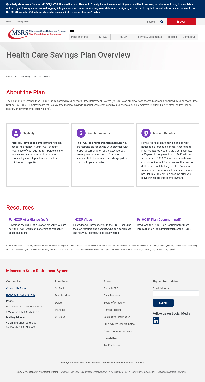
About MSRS (111, 288)
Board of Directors (114, 302)
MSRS (9, 21)
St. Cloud (60, 316)
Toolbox (168, 33)
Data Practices (112, 295)
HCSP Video (83, 220)
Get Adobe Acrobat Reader (172, 372)
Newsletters (111, 338)
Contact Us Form (16, 288)
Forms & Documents (143, 33)
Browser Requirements (143, 372)
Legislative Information (117, 316)
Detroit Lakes (62, 295)
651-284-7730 (14, 306)
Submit (163, 302)
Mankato (60, 309)
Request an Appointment (20, 294)
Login (183, 21)
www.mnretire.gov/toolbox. (85, 12)
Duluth (59, 302)
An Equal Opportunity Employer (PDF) (89, 372)
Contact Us (189, 33)
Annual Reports (113, 309)
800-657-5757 (34, 306)
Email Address (161, 288)
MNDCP (101, 33)
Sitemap (65, 372)
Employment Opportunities (119, 324)
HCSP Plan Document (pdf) (161, 220)
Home (9, 76)
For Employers (22, 21)
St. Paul (59, 288)
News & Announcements (118, 331)
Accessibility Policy (120, 372)
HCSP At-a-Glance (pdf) (30, 220)
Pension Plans (79, 33)
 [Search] (161, 21)
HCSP (118, 33)
